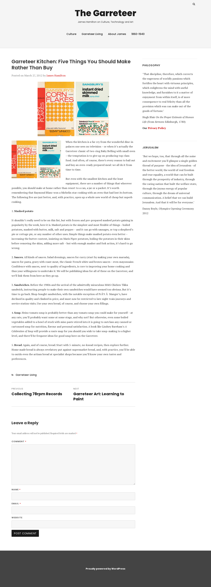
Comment (19, 441)
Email (16, 503)
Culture (71, 34)
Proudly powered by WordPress (105, 568)
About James (117, 34)
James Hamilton (56, 75)
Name (16, 489)
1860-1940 (138, 34)
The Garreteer (105, 13)
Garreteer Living (92, 34)
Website (17, 517)
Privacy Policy (157, 128)
